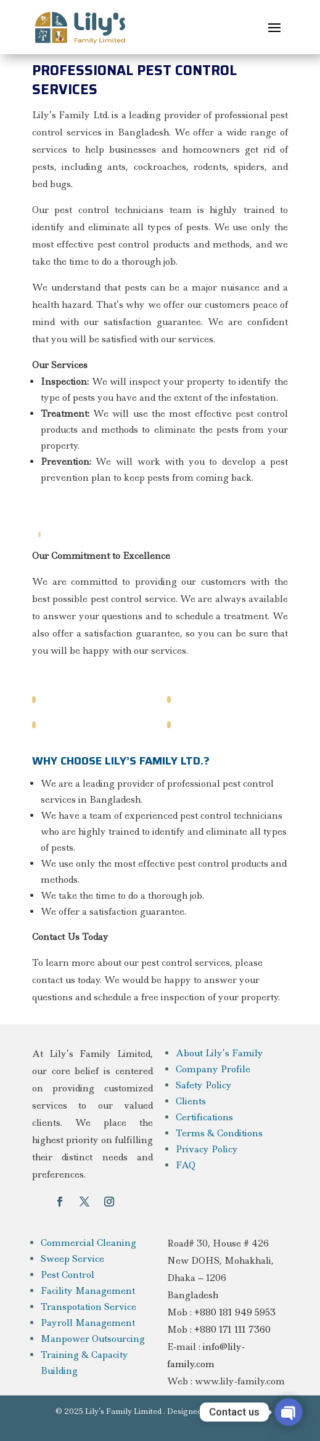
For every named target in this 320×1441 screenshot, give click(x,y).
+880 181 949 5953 (235, 1312)
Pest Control (67, 1275)
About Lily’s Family (219, 1053)
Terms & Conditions (219, 1133)
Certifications (204, 1117)
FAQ (185, 1165)
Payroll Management (88, 1323)
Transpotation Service (88, 1307)
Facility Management (88, 1291)
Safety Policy (204, 1085)
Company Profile (213, 1069)
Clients (191, 1101)
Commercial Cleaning (88, 1243)
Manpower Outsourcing (93, 1339)
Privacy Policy (207, 1149)
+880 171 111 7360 (232, 1329)
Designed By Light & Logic (216, 1411)
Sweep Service (72, 1259)
